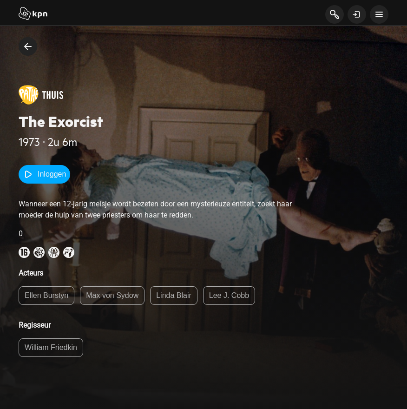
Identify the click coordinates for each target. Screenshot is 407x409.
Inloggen (44, 174)
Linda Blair (173, 295)
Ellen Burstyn (46, 295)
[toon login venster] (357, 14)
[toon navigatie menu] (379, 14)
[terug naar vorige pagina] (28, 46)
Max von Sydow (112, 295)
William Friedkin (51, 347)
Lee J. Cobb (229, 295)
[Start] (33, 14)
